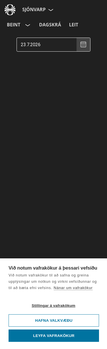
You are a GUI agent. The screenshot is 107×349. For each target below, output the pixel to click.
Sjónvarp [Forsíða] (34, 9)
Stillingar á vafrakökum (53, 305)
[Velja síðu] (50, 9)
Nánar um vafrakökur (73, 288)
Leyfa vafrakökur (53, 336)
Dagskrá (50, 25)
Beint (13, 25)
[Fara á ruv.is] (10, 9)
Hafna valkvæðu (53, 320)
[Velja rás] (27, 25)
